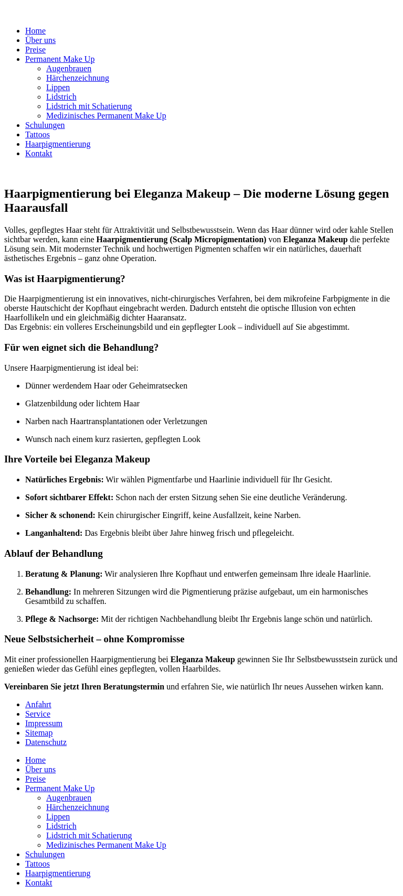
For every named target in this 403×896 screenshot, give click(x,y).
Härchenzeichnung (77, 77)
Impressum (43, 723)
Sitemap (38, 732)
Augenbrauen (68, 68)
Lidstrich (61, 96)
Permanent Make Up (59, 59)
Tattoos (37, 134)
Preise (35, 49)
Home (35, 30)
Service (37, 713)
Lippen (58, 87)
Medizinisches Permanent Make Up (106, 115)
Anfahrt (38, 704)
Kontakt (38, 153)
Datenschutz (46, 742)
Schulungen (45, 125)
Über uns (40, 40)
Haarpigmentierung (57, 143)
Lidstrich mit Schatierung (89, 106)
